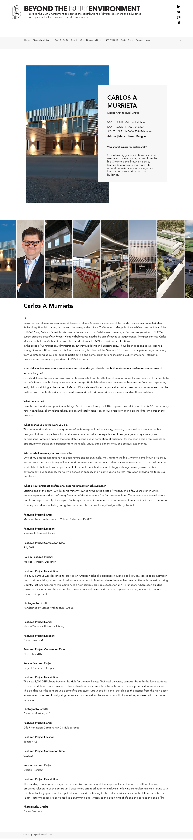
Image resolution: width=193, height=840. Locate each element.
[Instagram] (179, 17)
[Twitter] (179, 12)
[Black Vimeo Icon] (179, 23)
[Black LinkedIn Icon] (179, 6)
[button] (180, 40)
